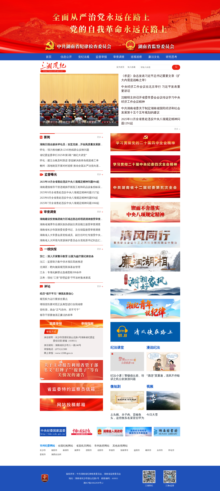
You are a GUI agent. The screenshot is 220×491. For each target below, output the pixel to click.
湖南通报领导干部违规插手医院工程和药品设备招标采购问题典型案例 (79, 187)
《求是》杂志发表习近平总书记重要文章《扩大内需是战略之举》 (150, 78)
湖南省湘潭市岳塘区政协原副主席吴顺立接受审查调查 (70, 224)
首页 (48, 56)
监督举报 (101, 56)
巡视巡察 (136, 56)
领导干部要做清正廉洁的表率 (56, 315)
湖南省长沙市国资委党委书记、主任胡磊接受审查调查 (70, 229)
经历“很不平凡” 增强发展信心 (56, 293)
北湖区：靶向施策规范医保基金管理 (60, 267)
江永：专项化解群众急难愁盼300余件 (61, 272)
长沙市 (43, 450)
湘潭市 (77, 450)
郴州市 (148, 450)
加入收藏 (131, 67)
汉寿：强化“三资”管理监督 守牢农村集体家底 (65, 277)
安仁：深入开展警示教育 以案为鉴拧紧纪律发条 (67, 256)
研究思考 (171, 56)
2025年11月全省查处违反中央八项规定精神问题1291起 (150, 121)
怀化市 (171, 450)
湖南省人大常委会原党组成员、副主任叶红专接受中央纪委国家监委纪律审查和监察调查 (89, 235)
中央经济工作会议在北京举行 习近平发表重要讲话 (150, 89)
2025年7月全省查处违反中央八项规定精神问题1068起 (69, 203)
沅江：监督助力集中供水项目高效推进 (61, 261)
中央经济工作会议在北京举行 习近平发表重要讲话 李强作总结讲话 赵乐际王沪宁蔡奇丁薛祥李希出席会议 (72, 122)
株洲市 (66, 450)
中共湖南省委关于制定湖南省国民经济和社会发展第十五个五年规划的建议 (150, 110)
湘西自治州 (56, 454)
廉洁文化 (154, 56)
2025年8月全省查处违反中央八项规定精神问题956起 (69, 197)
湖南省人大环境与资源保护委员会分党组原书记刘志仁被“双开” (75, 240)
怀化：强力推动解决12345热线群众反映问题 (64, 149)
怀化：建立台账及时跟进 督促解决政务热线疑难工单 (69, 160)
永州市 (160, 450)
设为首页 (120, 67)
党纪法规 (83, 56)
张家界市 (124, 450)
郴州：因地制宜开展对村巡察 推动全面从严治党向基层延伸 (73, 165)
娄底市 (43, 454)
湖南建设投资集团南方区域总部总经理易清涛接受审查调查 (73, 219)
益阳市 (137, 450)
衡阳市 (54, 450)
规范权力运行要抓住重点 (54, 299)
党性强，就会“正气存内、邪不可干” (60, 309)
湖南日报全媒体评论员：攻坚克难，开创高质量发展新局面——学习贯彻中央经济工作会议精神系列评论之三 (100, 144)
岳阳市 (100, 450)
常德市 (112, 450)
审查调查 (118, 56)
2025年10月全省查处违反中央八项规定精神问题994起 (69, 181)
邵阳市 (89, 450)
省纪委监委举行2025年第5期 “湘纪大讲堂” (63, 155)
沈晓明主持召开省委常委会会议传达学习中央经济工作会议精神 (150, 99)
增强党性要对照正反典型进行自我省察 (61, 304)
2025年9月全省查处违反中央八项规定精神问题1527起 (69, 192)
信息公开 (66, 56)
